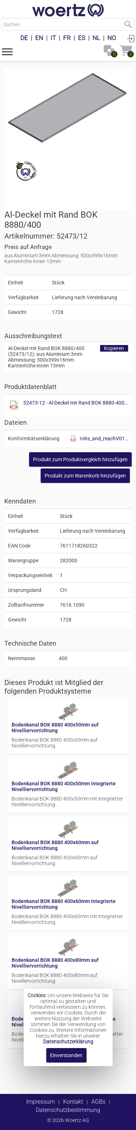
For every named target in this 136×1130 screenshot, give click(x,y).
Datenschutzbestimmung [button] (68, 1110)
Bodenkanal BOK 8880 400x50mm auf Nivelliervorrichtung (55, 727)
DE (24, 38)
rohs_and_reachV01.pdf (104, 438)
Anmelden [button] (130, 38)
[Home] (68, 11)
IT (53, 38)
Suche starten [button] (128, 24)
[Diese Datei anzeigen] (14, 405)
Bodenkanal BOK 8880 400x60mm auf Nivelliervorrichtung (55, 845)
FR (67, 38)
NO (111, 38)
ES (81, 38)
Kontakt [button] (73, 1101)
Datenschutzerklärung (68, 1041)
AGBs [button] (98, 1101)
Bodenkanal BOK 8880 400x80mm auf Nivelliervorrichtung (55, 963)
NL (96, 38)
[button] (7, 51)
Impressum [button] (40, 1101)
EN (39, 38)
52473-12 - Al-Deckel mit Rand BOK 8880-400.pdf (75, 403)
